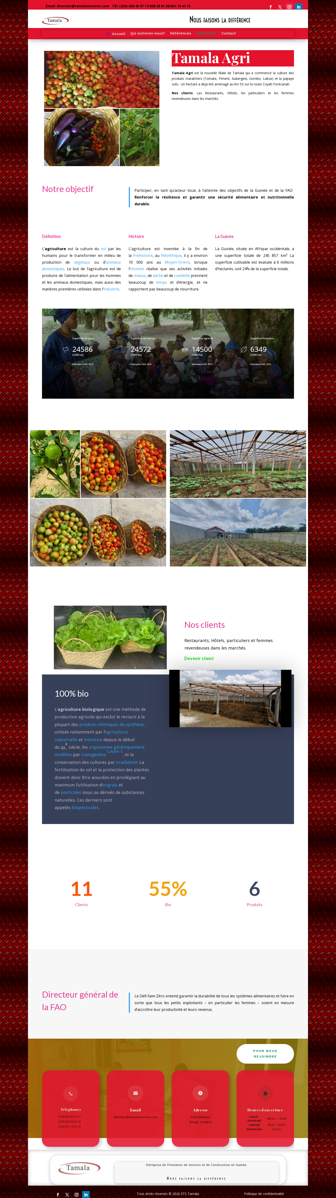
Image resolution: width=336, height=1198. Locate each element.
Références (180, 33)
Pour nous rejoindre (265, 1053)
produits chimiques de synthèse (112, 724)
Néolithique (171, 256)
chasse (139, 275)
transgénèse (94, 755)
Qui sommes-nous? (147, 33)
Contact (228, 33)
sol (103, 250)
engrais (110, 785)
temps (161, 281)
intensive (93, 740)
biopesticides (86, 807)
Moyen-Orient (177, 262)
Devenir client (199, 658)
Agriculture (206, 33)
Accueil (118, 34)
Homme (137, 268)
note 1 (115, 751)
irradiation (126, 762)
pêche (158, 275)
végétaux (82, 262)
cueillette (182, 275)
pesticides (73, 792)
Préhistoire (143, 256)
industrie (112, 288)
